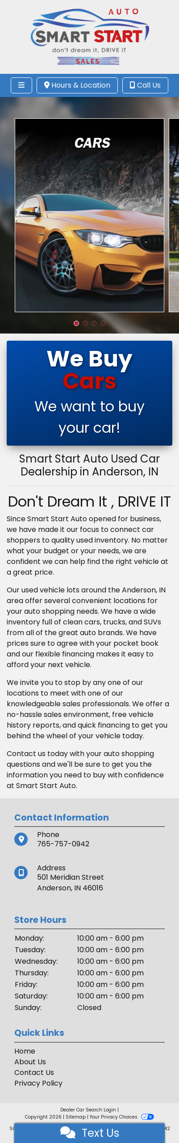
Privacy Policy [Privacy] (38, 1083)
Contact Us (34, 1072)
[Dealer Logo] (89, 37)
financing (114, 725)
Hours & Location (77, 85)
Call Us (145, 85)
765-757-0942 (63, 844)
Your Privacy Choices (122, 1117)
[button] (76, 323)
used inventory (102, 540)
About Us (30, 1062)
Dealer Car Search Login (88, 1110)
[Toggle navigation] (21, 85)
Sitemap (76, 1117)
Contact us (26, 754)
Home (24, 1051)
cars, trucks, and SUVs (122, 622)
